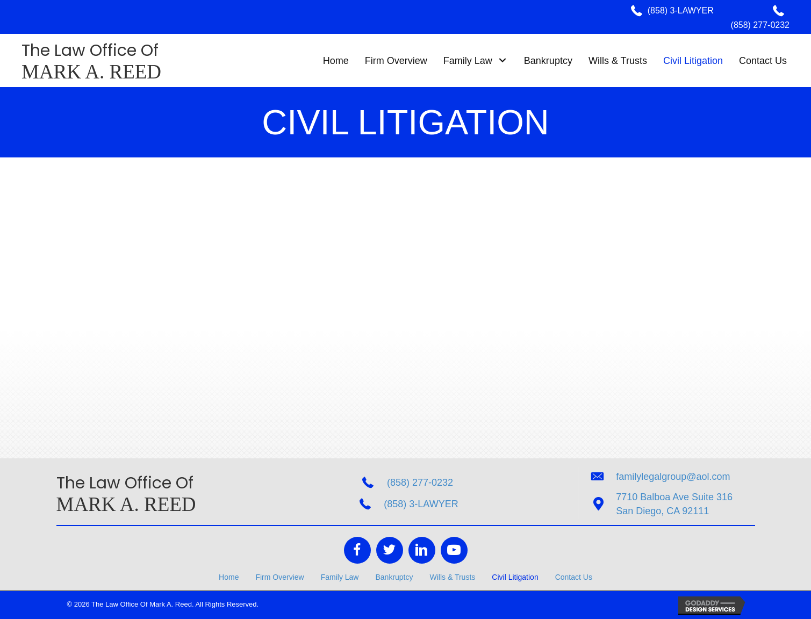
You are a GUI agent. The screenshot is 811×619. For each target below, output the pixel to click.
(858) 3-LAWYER (681, 10)
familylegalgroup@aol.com (673, 476)
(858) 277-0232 (760, 25)
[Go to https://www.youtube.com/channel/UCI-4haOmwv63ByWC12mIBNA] (454, 550)
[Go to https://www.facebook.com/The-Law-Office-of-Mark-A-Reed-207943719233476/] (357, 550)
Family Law (340, 577)
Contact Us (573, 577)
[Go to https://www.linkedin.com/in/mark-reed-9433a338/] (421, 550)
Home (229, 577)
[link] (336, 61)
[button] (503, 60)
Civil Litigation (515, 577)
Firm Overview (279, 577)
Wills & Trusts (453, 577)
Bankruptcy (394, 577)
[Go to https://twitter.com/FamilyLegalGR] (389, 550)
